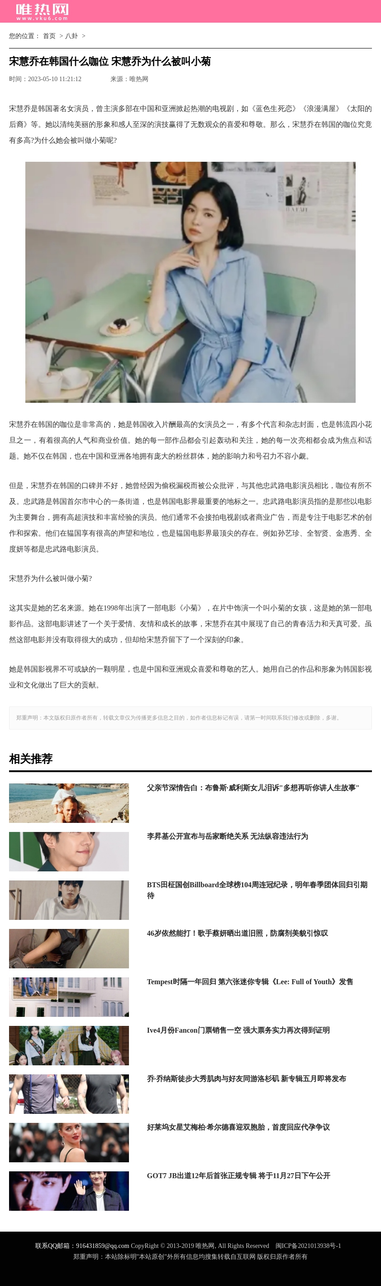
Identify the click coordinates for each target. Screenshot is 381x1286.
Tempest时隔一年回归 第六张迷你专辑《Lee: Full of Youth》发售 (250, 982)
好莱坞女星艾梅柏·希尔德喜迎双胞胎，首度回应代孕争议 (238, 1127)
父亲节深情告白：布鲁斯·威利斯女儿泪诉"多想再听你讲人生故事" (253, 788)
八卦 (71, 36)
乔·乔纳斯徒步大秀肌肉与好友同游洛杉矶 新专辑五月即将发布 (246, 1079)
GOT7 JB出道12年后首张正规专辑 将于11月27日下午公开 (238, 1176)
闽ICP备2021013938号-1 (308, 1245)
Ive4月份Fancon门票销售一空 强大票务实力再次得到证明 (238, 1030)
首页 (49, 36)
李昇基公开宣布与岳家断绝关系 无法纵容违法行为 (227, 836)
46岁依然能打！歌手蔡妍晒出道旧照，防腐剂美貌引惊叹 (237, 933)
